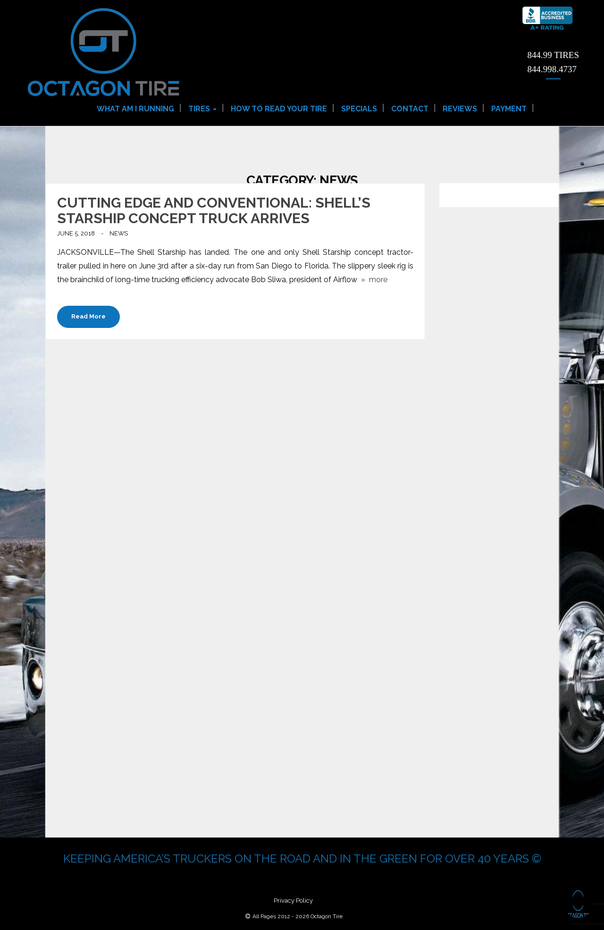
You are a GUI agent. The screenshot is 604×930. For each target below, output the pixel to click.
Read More (88, 316)
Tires (202, 108)
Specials (359, 108)
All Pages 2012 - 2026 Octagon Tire (297, 916)
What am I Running (135, 108)
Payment (509, 108)
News (118, 233)
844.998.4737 (552, 69)
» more (372, 279)
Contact (409, 108)
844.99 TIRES (553, 55)
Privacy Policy (293, 900)
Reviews (460, 108)
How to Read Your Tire (279, 108)
